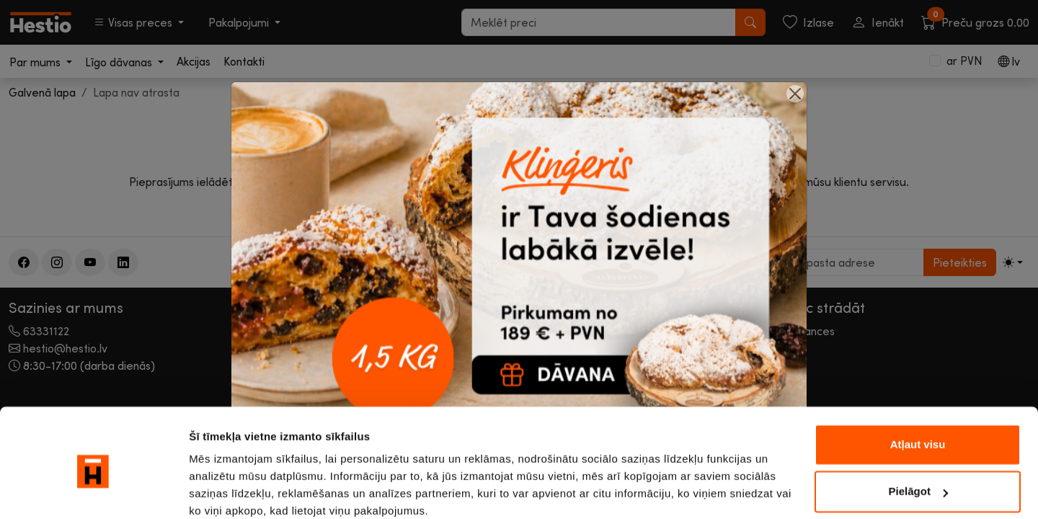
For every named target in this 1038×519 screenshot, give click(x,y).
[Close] (795, 93)
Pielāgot (918, 431)
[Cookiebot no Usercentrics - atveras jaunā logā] (93, 491)
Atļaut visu (918, 384)
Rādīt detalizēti (227, 490)
